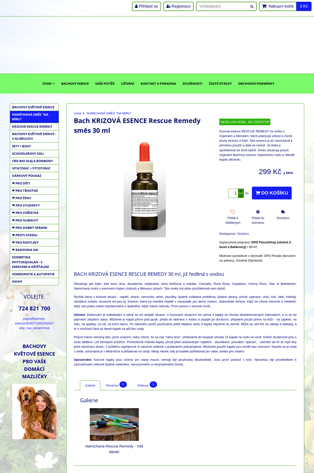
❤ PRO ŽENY (21, 198)
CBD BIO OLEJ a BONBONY (32, 161)
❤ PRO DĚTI (21, 183)
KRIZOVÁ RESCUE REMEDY (32, 126)
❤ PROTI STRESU (25, 235)
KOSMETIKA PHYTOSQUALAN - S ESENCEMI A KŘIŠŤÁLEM (30, 262)
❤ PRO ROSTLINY (25, 242)
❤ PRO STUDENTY (26, 205)
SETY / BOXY (21, 146)
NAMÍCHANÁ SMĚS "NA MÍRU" (30, 116)
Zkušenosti (192, 83)
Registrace (178, 6)
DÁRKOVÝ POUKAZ (26, 175)
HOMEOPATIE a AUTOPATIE (33, 274)
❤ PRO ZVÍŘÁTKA (25, 212)
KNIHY (17, 281)
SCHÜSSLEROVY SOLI (28, 153)
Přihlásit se (146, 6)
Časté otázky (220, 83)
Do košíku (272, 192)
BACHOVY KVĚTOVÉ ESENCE (33, 107)
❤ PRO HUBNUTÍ (25, 220)
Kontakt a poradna (158, 83)
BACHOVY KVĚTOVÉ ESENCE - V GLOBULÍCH (34, 136)
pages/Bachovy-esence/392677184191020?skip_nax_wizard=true (34, 323)
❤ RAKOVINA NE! (25, 250)
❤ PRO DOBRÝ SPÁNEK (29, 227)
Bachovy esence (75, 83)
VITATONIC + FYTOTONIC (31, 168)
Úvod (48, 83)
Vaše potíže (105, 83)
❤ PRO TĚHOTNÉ (25, 190)
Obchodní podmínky (256, 83)
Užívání (127, 83)
